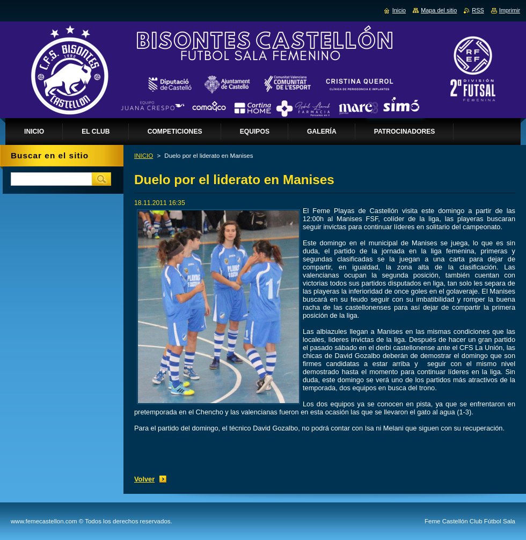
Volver (144, 479)
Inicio (399, 10)
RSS (478, 10)
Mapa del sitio (439, 10)
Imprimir (509, 10)
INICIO (143, 155)
